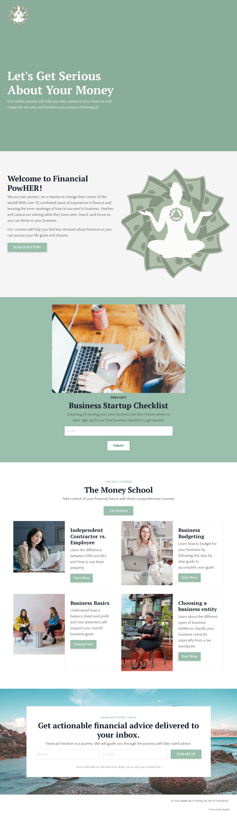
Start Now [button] (81, 578)
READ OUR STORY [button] (27, 247)
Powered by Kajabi (219, 809)
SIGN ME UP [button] (186, 754)
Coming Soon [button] (83, 644)
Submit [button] (118, 446)
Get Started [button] (118, 511)
